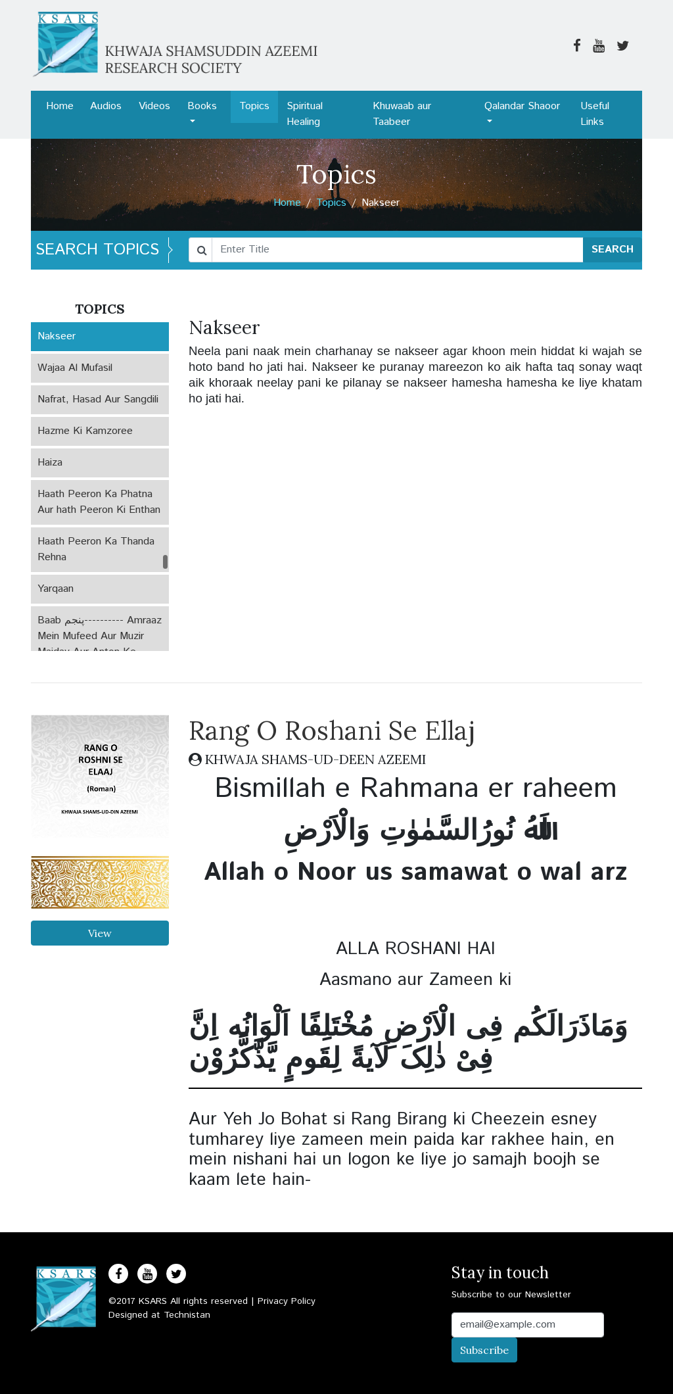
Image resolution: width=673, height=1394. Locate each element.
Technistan (187, 1315)
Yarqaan (55, 588)
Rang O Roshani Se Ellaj (332, 730)
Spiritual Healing (305, 114)
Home (60, 106)
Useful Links (594, 114)
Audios (106, 106)
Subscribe (484, 1350)
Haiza (49, 462)
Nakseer (56, 336)
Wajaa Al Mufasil (74, 367)
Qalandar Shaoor (522, 106)
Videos (154, 106)
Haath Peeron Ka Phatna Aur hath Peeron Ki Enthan (98, 502)
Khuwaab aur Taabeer (402, 114)
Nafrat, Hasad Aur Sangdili (97, 399)
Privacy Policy (286, 1301)
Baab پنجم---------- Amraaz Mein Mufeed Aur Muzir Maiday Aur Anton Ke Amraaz (99, 644)
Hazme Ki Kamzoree (85, 431)
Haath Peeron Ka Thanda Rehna (95, 549)
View (100, 933)
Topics (254, 106)
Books (202, 106)
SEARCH (613, 249)
